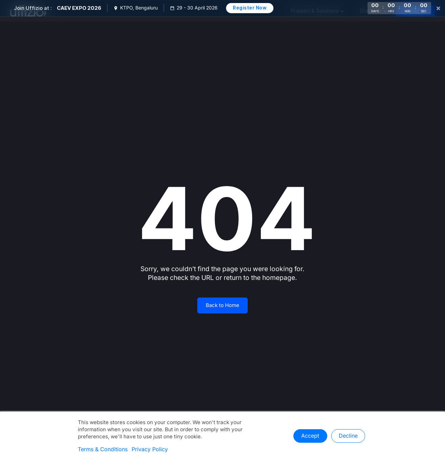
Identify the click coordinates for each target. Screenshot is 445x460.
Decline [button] (348, 436)
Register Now (250, 7)
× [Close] (438, 8)
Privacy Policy (150, 449)
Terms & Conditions (103, 449)
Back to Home (222, 305)
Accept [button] (310, 436)
